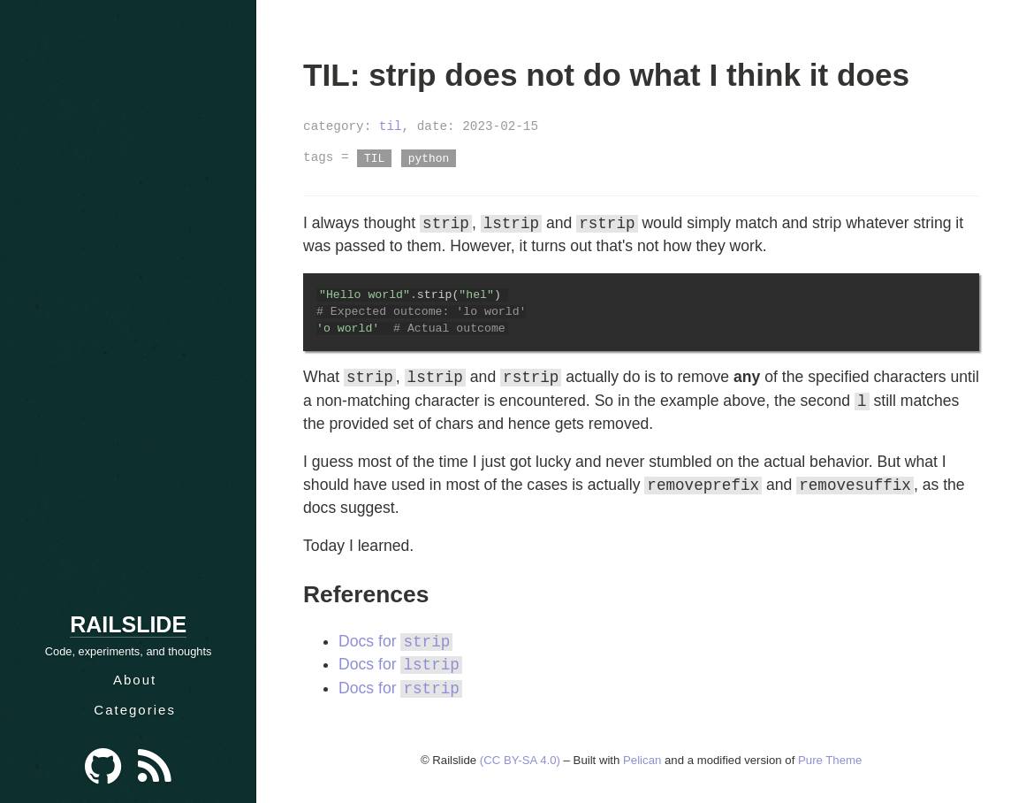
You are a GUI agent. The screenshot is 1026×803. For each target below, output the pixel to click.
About (134, 679)
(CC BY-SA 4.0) (520, 760)
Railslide (128, 624)
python (428, 157)
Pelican (642, 760)
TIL (374, 157)
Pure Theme (830, 760)
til (390, 126)
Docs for (395, 642)
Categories (135, 709)
